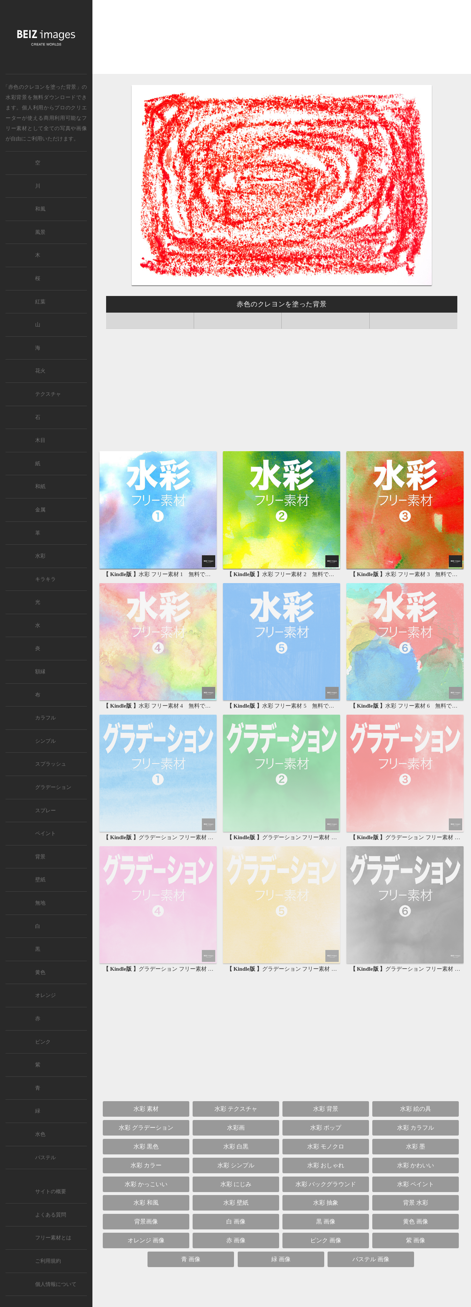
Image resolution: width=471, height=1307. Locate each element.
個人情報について (56, 1284)
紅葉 (40, 301)
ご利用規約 (48, 1261)
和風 (40, 209)
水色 (40, 1134)
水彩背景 (16, 97)
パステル (45, 1157)
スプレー (45, 810)
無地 (40, 903)
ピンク (43, 1042)
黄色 (40, 972)
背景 (40, 857)
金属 (40, 510)
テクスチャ (48, 394)
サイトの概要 (50, 1191)
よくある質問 (50, 1215)
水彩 (40, 556)
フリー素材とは (53, 1237)
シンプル (45, 741)
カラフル (45, 718)
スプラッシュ (50, 764)
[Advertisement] (282, 39)
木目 (40, 440)
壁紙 (40, 879)
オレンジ (45, 995)
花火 (40, 371)
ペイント (45, 833)
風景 (40, 232)
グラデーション (53, 787)
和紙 (40, 486)
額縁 (40, 671)
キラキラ (45, 579)
